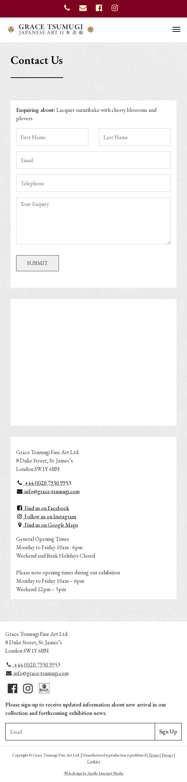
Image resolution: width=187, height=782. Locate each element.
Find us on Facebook (42, 508)
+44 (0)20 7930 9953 (43, 483)
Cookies (93, 761)
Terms (153, 755)
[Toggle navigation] (176, 28)
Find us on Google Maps (47, 525)
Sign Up (168, 731)
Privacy (167, 755)
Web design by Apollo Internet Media (93, 773)
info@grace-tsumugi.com (48, 491)
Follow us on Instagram (46, 516)
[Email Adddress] (80, 731)
